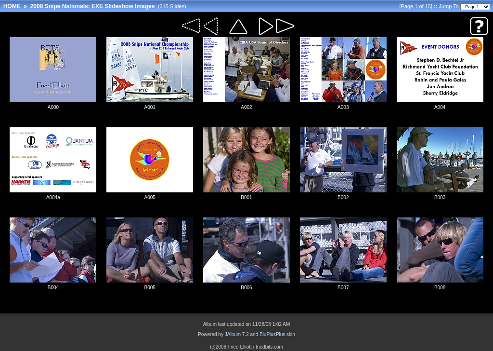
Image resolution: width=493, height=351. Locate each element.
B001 (246, 197)
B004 (53, 287)
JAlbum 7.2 (237, 334)
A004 (439, 107)
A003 (343, 107)
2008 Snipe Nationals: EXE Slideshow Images (92, 6)
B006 (246, 287)
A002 (246, 107)
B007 (343, 287)
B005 (150, 287)
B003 (439, 197)
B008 (439, 287)
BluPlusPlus (272, 334)
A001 (150, 107)
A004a (53, 197)
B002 (343, 197)
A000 (53, 107)
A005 (150, 197)
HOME (12, 6)
